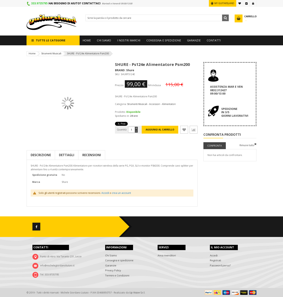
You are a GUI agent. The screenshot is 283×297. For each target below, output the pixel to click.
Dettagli (66, 155)
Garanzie (110, 265)
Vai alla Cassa (246, 3)
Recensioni (91, 155)
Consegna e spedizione (119, 260)
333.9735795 (39, 3)
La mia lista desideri (239, 3)
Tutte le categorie (50, 40)
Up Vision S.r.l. (137, 292)
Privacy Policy (113, 270)
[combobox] (157, 18)
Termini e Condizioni (117, 275)
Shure (130, 70)
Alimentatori (169, 104)
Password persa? (220, 265)
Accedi (253, 3)
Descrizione (41, 155)
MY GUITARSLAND (224, 3)
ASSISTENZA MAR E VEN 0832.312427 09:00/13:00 (226, 90)
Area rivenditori (167, 255)
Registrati (215, 260)
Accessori (154, 104)
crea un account (121, 193)
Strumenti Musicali (51, 53)
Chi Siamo (111, 255)
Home (32, 53)
